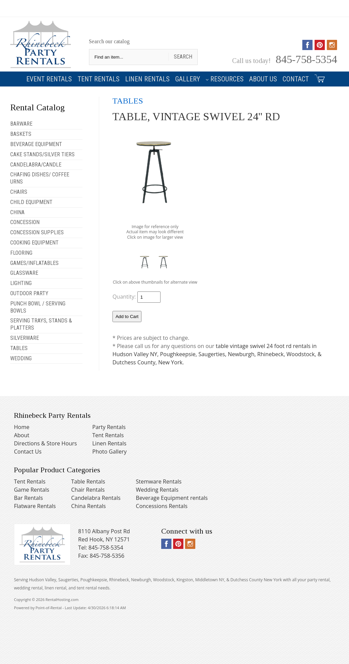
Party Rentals (109, 427)
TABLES (19, 348)
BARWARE (21, 124)
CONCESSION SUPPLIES (37, 232)
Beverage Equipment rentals (172, 498)
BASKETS (20, 134)
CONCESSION (25, 222)
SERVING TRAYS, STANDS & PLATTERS (41, 324)
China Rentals (88, 506)
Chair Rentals (88, 489)
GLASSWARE (24, 273)
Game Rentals (31, 489)
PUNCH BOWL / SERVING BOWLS (37, 307)
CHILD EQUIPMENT (31, 202)
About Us (263, 79)
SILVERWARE (24, 338)
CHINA (17, 212)
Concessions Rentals (162, 506)
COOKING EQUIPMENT (34, 242)
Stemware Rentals (159, 481)
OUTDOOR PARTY (29, 293)
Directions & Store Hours (45, 443)
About (21, 435)
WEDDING (21, 358)
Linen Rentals (147, 79)
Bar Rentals (28, 498)
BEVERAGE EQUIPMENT (36, 144)
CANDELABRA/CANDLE (35, 164)
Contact (296, 79)
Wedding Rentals (157, 489)
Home (21, 427)
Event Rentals (49, 79)
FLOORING (21, 253)
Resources (225, 79)
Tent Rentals (99, 79)
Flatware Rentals (35, 506)
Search (183, 56)
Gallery (187, 79)
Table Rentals (88, 481)
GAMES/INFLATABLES (34, 263)
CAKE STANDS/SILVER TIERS (42, 154)
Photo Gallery (109, 451)
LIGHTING (21, 283)
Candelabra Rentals (96, 498)
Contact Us (28, 451)
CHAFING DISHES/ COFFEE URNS (39, 178)
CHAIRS (18, 192)
